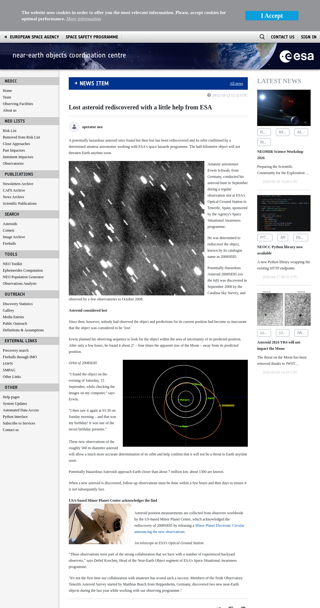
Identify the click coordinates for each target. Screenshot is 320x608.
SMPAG (9, 339)
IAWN (8, 332)
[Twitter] (218, 577)
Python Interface (15, 385)
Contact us (11, 398)
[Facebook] (231, 577)
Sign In (309, 5)
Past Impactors (14, 119)
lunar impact (284, 301)
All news (236, 52)
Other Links (12, 345)
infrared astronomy (265, 110)
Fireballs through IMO (20, 326)
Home (7, 59)
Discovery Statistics (18, 272)
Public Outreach (15, 292)
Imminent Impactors (18, 125)
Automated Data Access (21, 379)
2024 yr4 (265, 301)
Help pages (11, 366)
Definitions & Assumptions (23, 299)
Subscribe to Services (19, 392)
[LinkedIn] (243, 577)
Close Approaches (16, 112)
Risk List (10, 99)
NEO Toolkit (12, 232)
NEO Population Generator (23, 246)
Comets (8, 199)
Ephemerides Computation (23, 239)
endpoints (302, 206)
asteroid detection (302, 100)
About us (10, 79)
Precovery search (15, 319)
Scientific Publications (20, 172)
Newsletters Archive (18, 152)
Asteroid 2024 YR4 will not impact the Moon (278, 314)
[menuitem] (18, 602)
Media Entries (13, 286)
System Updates (15, 372)
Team (7, 66)
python (266, 206)
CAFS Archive (14, 159)
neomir (284, 100)
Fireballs (9, 212)
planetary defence (265, 100)
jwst (301, 301)
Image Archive (14, 206)
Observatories (13, 132)
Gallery (8, 279)
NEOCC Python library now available (280, 219)
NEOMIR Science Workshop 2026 (280, 123)
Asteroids (10, 192)
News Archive (13, 165)
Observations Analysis (20, 252)
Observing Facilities (18, 72)
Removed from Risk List (21, 106)
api (282, 206)
